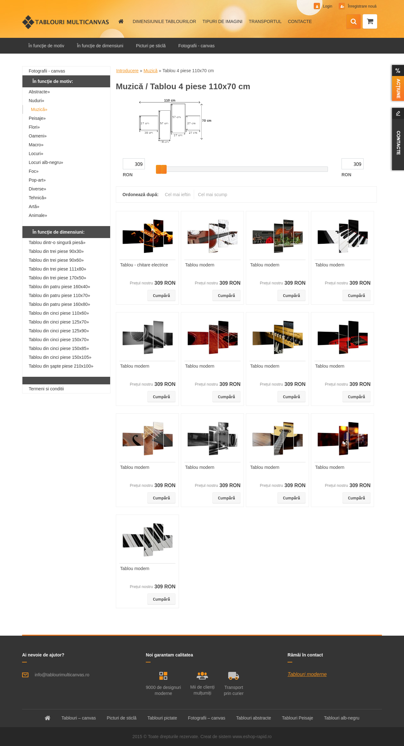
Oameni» (38, 135)
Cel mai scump (212, 194)
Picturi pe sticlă (151, 45)
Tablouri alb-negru (341, 717)
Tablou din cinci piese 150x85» (59, 348)
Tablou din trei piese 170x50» (57, 277)
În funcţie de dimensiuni (100, 45)
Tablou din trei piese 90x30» (56, 251)
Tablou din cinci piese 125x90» (59, 330)
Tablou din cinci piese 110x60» (59, 313)
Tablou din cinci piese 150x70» (59, 339)
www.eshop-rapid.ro (252, 736)
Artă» (34, 206)
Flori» (34, 127)
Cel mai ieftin (177, 194)
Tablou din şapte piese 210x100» (61, 366)
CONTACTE (300, 21)
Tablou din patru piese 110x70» (59, 295)
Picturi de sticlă (121, 717)
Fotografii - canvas (196, 45)
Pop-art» (37, 180)
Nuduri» (36, 100)
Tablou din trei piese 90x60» (56, 260)
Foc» (34, 171)
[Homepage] (120, 21)
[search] (353, 22)
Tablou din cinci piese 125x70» (59, 321)
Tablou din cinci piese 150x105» (60, 357)
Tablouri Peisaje (297, 717)
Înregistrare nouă (362, 6)
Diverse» (37, 188)
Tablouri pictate (162, 717)
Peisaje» (37, 118)
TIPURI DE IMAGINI (222, 21)
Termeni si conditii (46, 388)
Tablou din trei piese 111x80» (57, 268)
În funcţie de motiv (46, 45)
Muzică (150, 70)
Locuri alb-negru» (46, 162)
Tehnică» (37, 197)
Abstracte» (39, 91)
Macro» (36, 144)
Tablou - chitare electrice (144, 264)
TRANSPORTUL (265, 21)
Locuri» (36, 153)
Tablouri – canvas (79, 717)
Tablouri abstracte (253, 717)
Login (327, 6)
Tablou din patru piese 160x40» (59, 286)
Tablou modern (200, 264)
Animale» (38, 215)
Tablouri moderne (307, 674)
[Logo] (65, 22)
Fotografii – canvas (206, 717)
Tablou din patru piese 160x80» (59, 304)
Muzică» (39, 109)
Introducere (127, 70)
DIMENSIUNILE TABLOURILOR (164, 21)
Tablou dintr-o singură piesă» (57, 242)
